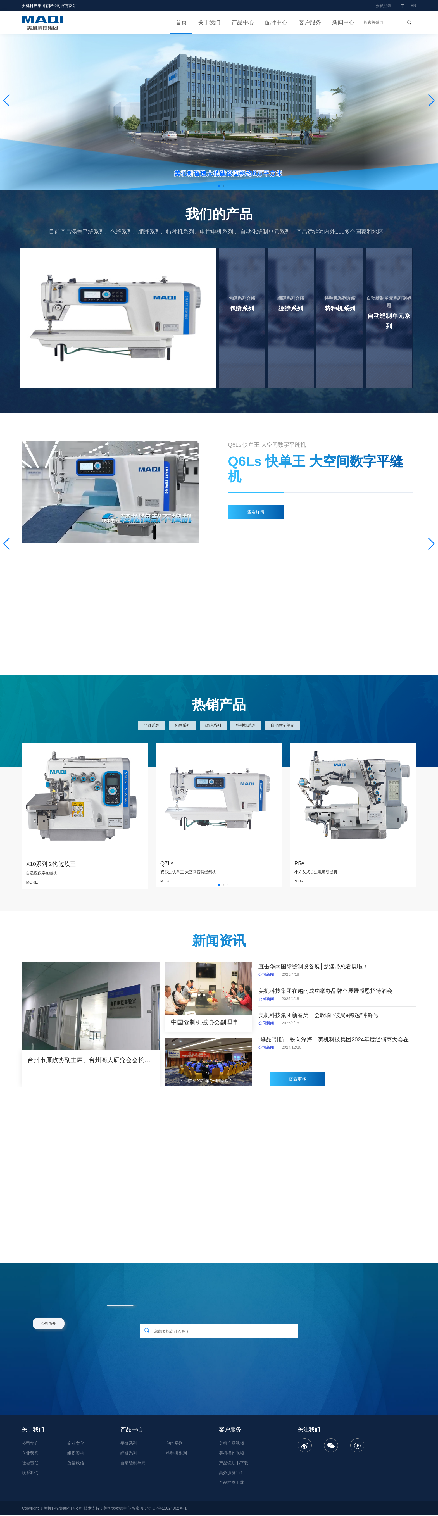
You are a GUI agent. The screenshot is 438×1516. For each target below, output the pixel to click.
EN (413, 5)
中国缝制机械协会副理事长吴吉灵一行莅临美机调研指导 (208, 1022)
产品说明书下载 (233, 1463)
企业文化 (75, 1444)
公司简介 (30, 1444)
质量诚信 (75, 1463)
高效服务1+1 (231, 1473)
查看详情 (256, 512)
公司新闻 (266, 974)
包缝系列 (182, 725)
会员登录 (383, 5)
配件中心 (276, 22)
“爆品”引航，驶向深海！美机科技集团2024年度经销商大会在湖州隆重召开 (337, 1039)
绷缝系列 (213, 725)
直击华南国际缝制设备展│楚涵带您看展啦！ (313, 966)
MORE (166, 881)
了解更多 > (194, 360)
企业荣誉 (30, 1453)
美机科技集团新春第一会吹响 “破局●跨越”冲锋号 (318, 1015)
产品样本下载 (231, 1483)
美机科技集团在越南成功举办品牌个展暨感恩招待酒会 (325, 991)
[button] (431, 100)
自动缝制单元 (282, 725)
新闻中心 (343, 22)
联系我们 (30, 1473)
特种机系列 (246, 725)
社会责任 (30, 1463)
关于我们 (209, 22)
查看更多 (297, 1080)
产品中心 (243, 22)
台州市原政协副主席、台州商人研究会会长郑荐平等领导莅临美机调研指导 (90, 1059)
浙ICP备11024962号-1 (167, 1509)
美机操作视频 (231, 1453)
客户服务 (310, 22)
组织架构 (75, 1453)
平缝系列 (152, 725)
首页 (181, 22)
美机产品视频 (231, 1444)
